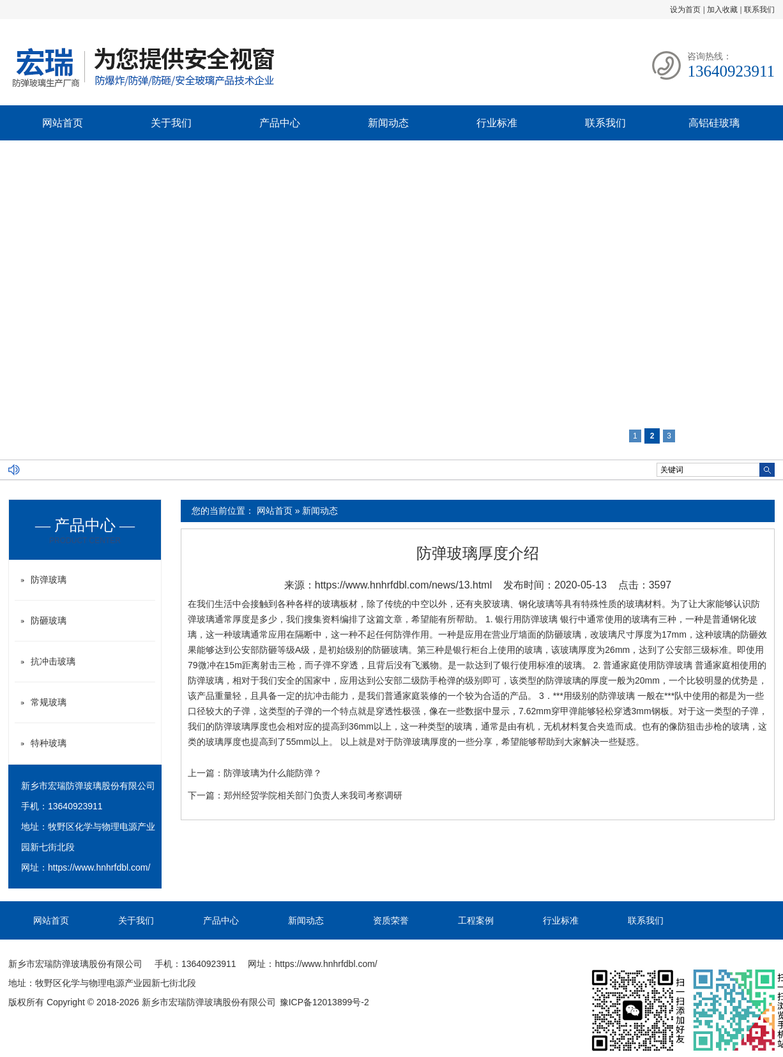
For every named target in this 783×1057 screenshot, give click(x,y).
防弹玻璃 (48, 579)
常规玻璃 (48, 702)
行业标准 (496, 122)
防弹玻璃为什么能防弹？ (273, 773)
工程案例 (476, 920)
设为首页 (685, 9)
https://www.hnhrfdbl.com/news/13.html (403, 585)
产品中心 (279, 122)
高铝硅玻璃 (714, 122)
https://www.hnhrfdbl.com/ (99, 867)
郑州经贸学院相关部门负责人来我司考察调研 (313, 795)
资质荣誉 (391, 920)
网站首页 (62, 122)
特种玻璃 (48, 743)
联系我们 (759, 9)
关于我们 (171, 122)
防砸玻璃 (48, 620)
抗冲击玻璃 (53, 661)
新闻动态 (388, 122)
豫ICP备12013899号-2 (324, 1002)
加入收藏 (722, 9)
